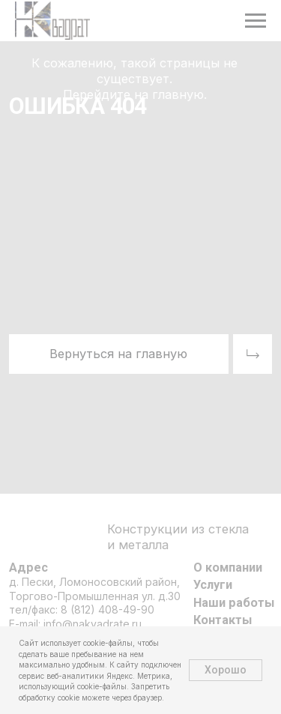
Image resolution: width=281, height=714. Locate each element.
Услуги (212, 585)
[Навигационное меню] (255, 20)
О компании (227, 567)
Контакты (222, 620)
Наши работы (233, 603)
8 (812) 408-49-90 (107, 609)
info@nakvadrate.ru (92, 623)
